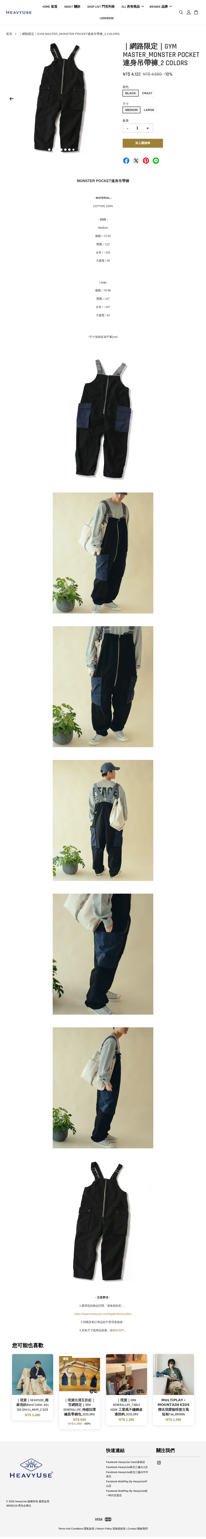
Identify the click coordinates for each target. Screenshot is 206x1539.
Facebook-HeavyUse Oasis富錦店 (125, 1464)
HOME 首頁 (50, 8)
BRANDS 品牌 (161, 8)
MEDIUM (131, 112)
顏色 (126, 89)
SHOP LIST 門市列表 (101, 8)
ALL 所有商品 (133, 8)
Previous (11, 101)
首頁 (9, 36)
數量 (126, 122)
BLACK (130, 95)
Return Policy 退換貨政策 (111, 1530)
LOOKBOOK (107, 19)
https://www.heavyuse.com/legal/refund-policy (102, 1316)
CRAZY (147, 95)
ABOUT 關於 (72, 8)
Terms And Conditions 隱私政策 (76, 1530)
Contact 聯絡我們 (138, 1530)
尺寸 (126, 105)
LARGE (149, 112)
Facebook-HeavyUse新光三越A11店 (127, 1469)
